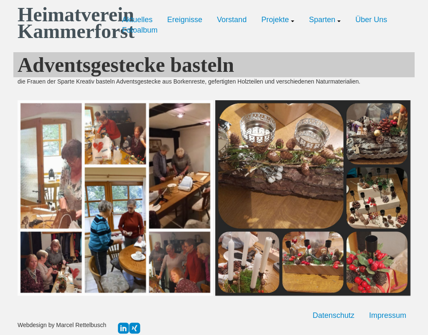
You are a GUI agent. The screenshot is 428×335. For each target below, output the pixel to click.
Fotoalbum (140, 30)
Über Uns (371, 19)
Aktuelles (137, 19)
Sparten (325, 19)
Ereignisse (184, 19)
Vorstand (232, 19)
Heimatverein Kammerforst (64, 23)
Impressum (387, 315)
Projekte (277, 19)
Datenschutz (333, 315)
